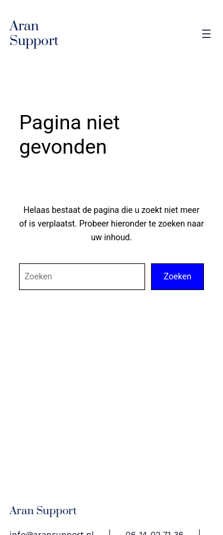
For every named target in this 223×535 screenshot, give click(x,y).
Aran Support (34, 34)
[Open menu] (206, 34)
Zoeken (177, 276)
